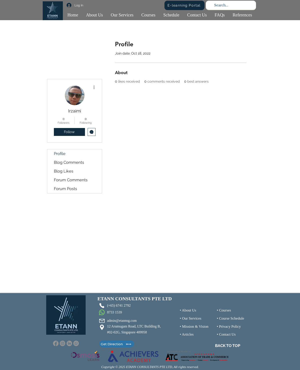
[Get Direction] (116, 343)
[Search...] (230, 5)
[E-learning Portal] (184, 5)
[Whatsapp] (76, 343)
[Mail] (101, 321)
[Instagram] (62, 343)
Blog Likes (63, 171)
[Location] (101, 327)
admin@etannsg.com (122, 320)
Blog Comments (69, 162)
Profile (59, 153)
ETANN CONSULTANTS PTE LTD (134, 298)
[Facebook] (55, 343)
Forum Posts (65, 188)
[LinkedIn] (69, 343)
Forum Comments (71, 180)
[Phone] (102, 305)
